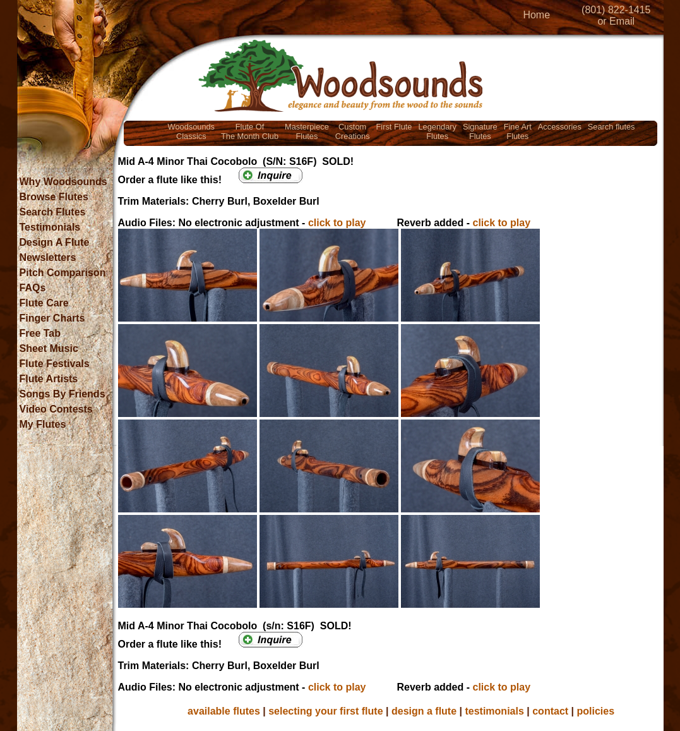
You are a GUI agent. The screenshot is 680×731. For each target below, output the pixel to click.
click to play (337, 222)
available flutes (224, 711)
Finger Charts (52, 318)
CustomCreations (352, 131)
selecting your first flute (325, 711)
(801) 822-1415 (616, 9)
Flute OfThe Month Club (249, 131)
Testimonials (50, 227)
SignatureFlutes (480, 131)
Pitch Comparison (63, 272)
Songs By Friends (62, 394)
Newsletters (48, 257)
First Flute (394, 126)
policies (596, 711)
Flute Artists (49, 378)
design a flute (423, 711)
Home (536, 14)
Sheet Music (49, 348)
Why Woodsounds (63, 181)
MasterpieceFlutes (307, 131)
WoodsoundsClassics (191, 131)
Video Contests (56, 409)
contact (550, 711)
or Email (616, 21)
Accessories (560, 126)
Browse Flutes (54, 196)
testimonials (494, 711)
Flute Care (44, 303)
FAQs (33, 287)
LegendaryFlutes (437, 131)
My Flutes (43, 424)
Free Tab (40, 333)
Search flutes (611, 126)
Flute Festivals (55, 363)
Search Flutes (53, 212)
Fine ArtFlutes (518, 131)
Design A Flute (55, 242)
